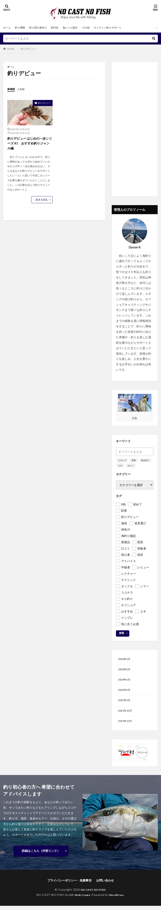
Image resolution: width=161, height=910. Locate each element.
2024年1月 (125, 681)
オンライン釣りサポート (121, 27)
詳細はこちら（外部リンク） (41, 855)
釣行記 (61, 27)
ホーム (7, 27)
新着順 (11, 89)
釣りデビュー (28, 48)
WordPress (118, 899)
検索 (121, 633)
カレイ (130, 465)
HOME (10, 48)
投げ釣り (145, 460)
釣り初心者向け (42, 27)
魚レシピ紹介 (78, 27)
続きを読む (42, 200)
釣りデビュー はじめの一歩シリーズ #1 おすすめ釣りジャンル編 (29, 143)
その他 (96, 27)
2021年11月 (126, 725)
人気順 (22, 89)
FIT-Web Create (79, 899)
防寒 (134, 460)
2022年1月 (125, 703)
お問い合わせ (105, 884)
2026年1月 (125, 659)
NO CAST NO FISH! (93, 894)
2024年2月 (125, 670)
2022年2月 (125, 692)
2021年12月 (126, 714)
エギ (120, 465)
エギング (122, 460)
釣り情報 (22, 27)
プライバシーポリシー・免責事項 (69, 884)
